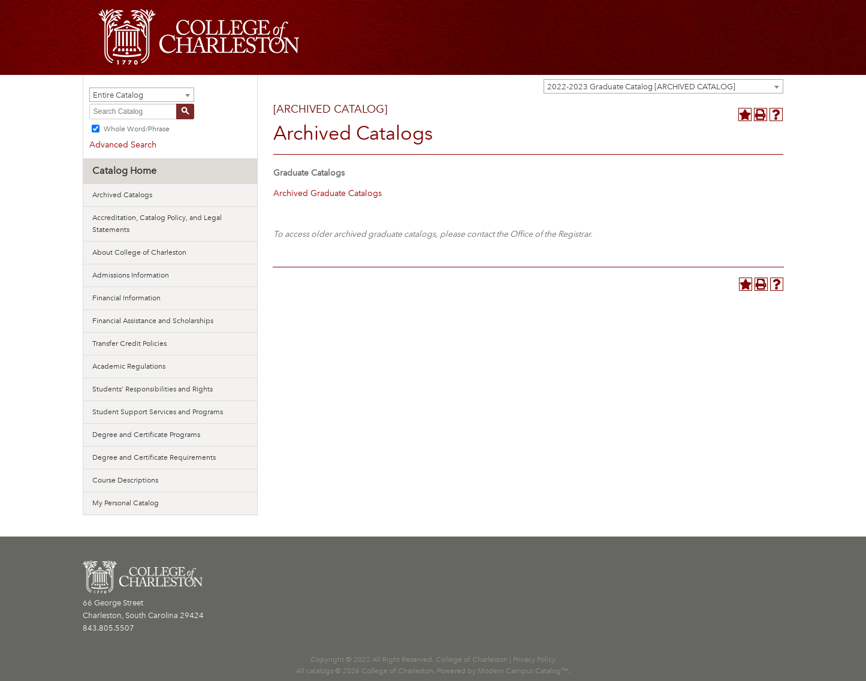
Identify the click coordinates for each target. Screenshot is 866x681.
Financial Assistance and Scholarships (152, 321)
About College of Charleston (139, 252)
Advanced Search (122, 145)
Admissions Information (130, 275)
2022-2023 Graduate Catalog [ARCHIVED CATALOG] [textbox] (641, 86)
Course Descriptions (125, 480)
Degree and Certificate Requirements (154, 457)
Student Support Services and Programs (157, 412)
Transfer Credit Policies (129, 343)
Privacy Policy (534, 659)
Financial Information (126, 298)
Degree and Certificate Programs (146, 434)
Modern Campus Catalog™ (523, 671)
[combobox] (663, 86)
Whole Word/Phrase (137, 129)
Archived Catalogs (122, 195)
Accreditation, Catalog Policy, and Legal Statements (157, 223)
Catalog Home (124, 170)
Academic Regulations (128, 366)
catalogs (319, 671)
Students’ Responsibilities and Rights (152, 389)
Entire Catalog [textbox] (118, 95)
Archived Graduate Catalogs (327, 193)
